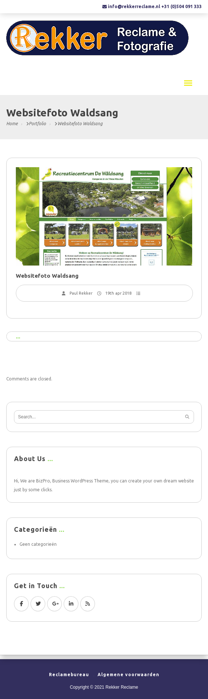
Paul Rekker (81, 293)
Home (12, 123)
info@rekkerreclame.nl (134, 6)
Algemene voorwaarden (128, 674)
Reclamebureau (69, 674)
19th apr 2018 (118, 293)
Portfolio (37, 123)
